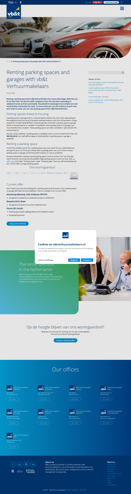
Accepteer (87, 260)
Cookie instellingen (46, 260)
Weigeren (74, 260)
